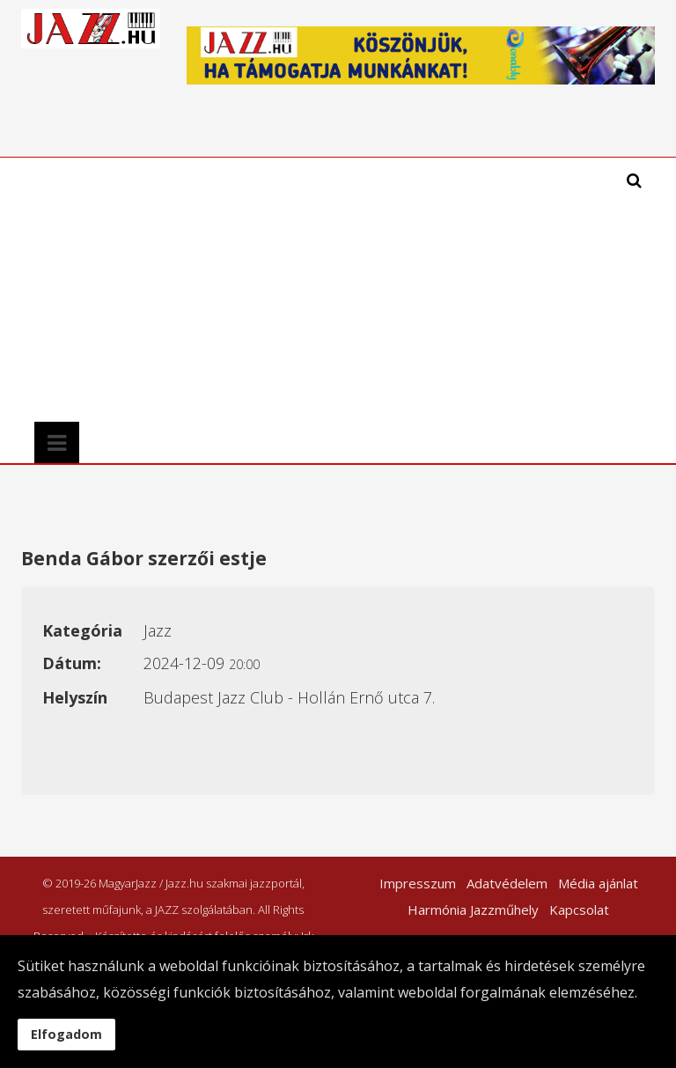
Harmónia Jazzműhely (473, 909)
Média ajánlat (598, 883)
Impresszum (417, 883)
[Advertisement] (252, 289)
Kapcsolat (579, 909)
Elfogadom (66, 1034)
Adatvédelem (507, 883)
